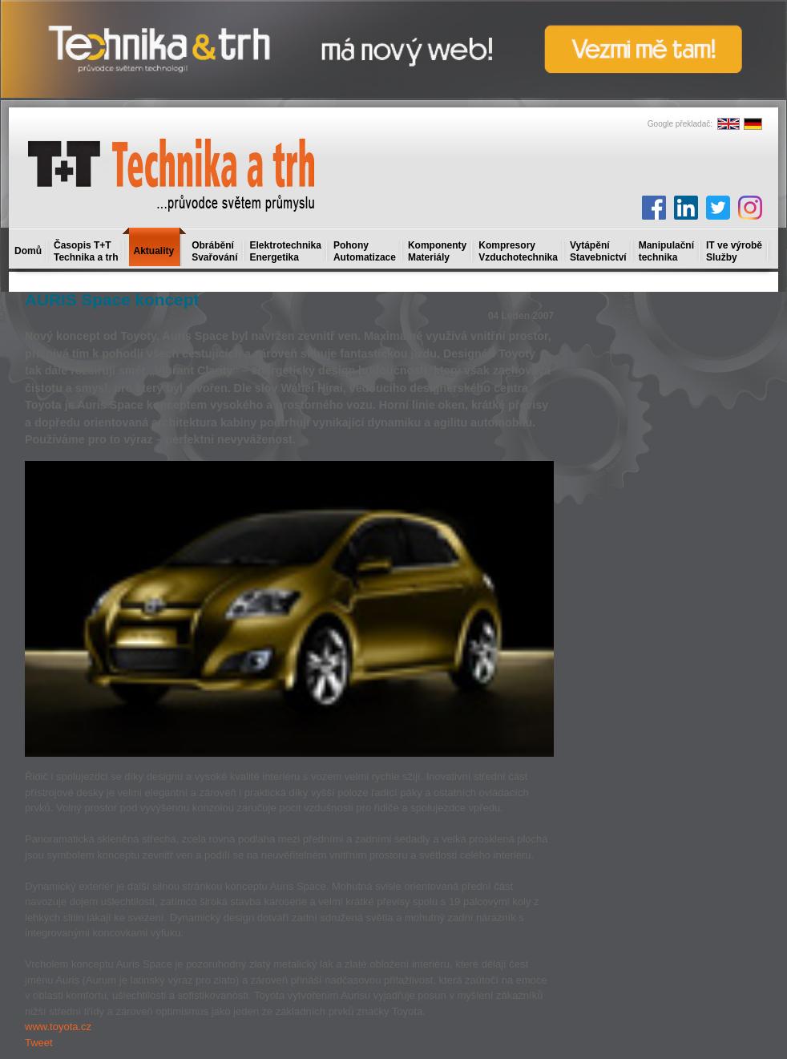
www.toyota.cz (58, 1027)
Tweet (39, 1043)
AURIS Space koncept (112, 299)
